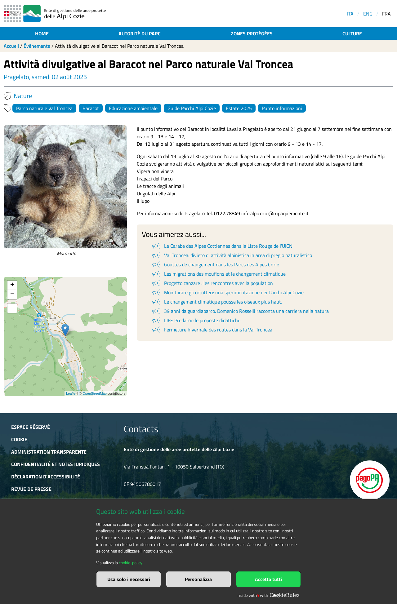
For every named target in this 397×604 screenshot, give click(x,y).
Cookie (19, 439)
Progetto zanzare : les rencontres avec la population (212, 283)
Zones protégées (252, 33)
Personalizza (198, 579)
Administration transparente (49, 451)
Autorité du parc (139, 33)
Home (42, 33)
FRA (386, 13)
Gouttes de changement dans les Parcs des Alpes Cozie (215, 264)
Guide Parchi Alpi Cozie (191, 108)
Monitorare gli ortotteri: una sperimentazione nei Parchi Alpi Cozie (227, 292)
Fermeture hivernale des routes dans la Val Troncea (211, 329)
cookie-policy (130, 562)
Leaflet (71, 393)
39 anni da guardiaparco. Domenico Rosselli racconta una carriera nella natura (240, 311)
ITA (350, 13)
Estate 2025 (239, 108)
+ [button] (12, 285)
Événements (37, 46)
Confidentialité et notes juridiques (55, 464)
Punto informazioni (282, 108)
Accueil (11, 46)
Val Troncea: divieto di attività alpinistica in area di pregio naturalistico (231, 255)
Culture (352, 33)
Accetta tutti (268, 579)
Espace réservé (30, 427)
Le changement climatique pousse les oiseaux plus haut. (216, 301)
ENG (367, 13)
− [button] (12, 294)
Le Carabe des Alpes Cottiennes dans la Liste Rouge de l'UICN (221, 246)
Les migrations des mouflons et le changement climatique (218, 274)
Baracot (91, 108)
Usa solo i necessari (128, 579)
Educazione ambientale (133, 108)
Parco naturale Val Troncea (44, 108)
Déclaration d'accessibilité (45, 476)
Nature (18, 95)
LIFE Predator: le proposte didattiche (195, 320)
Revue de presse (31, 489)
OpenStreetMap (95, 393)
